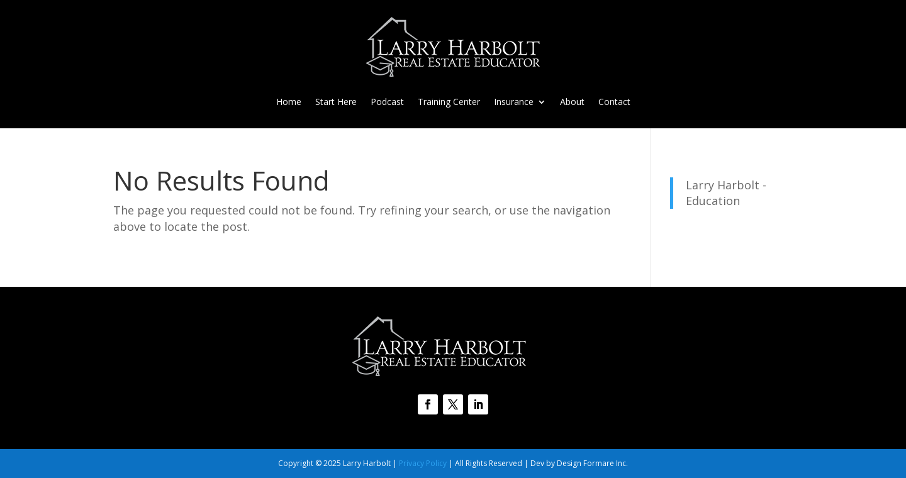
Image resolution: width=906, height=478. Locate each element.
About (572, 102)
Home (288, 102)
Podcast (387, 102)
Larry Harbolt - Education (726, 192)
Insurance (514, 102)
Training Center (449, 102)
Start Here (336, 102)
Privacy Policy (423, 463)
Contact (614, 102)
